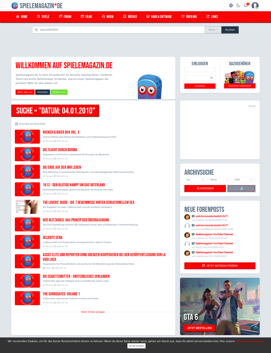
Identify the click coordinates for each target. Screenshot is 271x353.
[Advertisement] (135, 44)
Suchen (230, 29)
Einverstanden (136, 346)
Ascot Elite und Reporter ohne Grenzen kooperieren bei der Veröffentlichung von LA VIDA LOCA (104, 257)
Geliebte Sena (52, 237)
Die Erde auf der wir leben (62, 167)
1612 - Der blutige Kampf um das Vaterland (74, 185)
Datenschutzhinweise (249, 341)
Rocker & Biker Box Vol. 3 (61, 132)
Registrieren (59, 92)
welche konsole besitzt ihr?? (211, 216)
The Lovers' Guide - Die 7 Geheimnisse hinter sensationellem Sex (88, 202)
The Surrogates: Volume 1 (61, 294)
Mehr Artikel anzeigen (93, 312)
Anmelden (42, 92)
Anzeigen (205, 188)
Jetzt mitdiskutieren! (220, 266)
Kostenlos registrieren (239, 86)
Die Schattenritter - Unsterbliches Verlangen (76, 276)
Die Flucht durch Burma (60, 149)
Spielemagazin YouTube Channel (214, 234)
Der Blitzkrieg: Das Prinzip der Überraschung (76, 220)
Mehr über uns (25, 92)
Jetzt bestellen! (199, 328)
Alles (212, 29)
